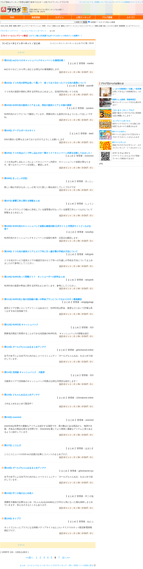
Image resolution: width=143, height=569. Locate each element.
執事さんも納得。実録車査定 (124, 99)
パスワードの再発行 (122, 2)
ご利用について (99, 2)
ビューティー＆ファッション (31, 26)
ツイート (21, 52)
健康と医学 (17, 26)
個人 (104, 26)
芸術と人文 (56, 26)
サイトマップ (137, 2)
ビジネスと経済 (112, 26)
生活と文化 (4, 26)
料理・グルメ (46, 26)
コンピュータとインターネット (83, 26)
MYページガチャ (119, 132)
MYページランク (119, 142)
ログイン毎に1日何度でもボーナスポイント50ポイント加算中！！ (56, 36)
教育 (10, 26)
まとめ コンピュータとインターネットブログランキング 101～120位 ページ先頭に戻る (56, 565)
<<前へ (30, 557)
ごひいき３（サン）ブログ (123, 110)
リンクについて (85, 2)
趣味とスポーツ (66, 26)
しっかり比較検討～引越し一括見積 (126, 89)
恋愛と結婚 (98, 26)
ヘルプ (110, 2)
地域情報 (122, 26)
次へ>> (66, 557)
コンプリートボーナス (121, 121)
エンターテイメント (133, 26)
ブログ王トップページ (9, 31)
